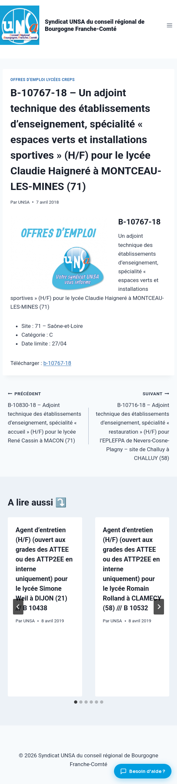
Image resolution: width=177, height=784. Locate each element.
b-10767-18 (57, 363)
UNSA (24, 202)
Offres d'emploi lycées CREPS (42, 79)
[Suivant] (159, 607)
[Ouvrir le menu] (169, 25)
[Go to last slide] (18, 607)
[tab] (75, 702)
